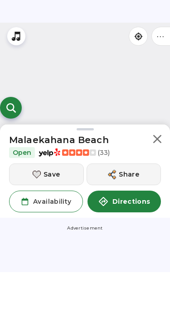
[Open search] (11, 108)
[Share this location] (124, 174)
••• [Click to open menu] (161, 36)
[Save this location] (46, 174)
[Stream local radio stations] (16, 36)
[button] (157, 141)
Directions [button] (124, 201)
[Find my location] (138, 36)
